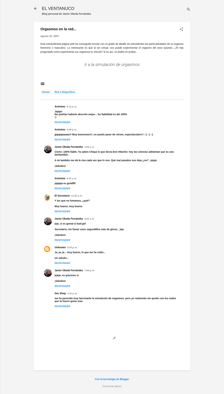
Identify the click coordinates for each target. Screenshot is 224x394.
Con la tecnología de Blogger (112, 379)
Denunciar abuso (112, 386)
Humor (46, 92)
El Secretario (62, 195)
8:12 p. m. (72, 106)
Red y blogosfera (65, 92)
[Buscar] (188, 9)
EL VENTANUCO (58, 8)
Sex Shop (60, 293)
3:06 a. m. (89, 147)
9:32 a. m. (72, 178)
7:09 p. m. (89, 270)
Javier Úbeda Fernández (69, 146)
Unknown (60, 247)
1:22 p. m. (72, 293)
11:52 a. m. (77, 195)
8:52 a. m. (89, 218)
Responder (62, 122)
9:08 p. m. (72, 129)
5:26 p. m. (72, 247)
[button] (181, 29)
